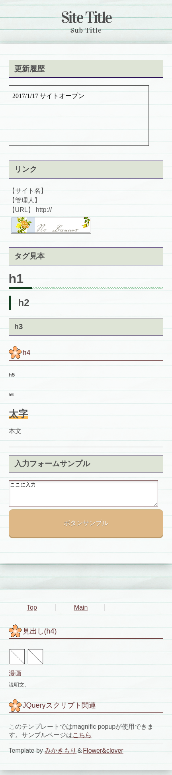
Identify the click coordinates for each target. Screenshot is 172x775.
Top (32, 612)
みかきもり (60, 755)
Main (81, 612)
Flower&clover (103, 755)
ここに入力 (83, 495)
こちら (82, 739)
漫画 (15, 678)
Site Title (86, 17)
